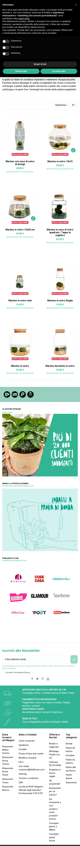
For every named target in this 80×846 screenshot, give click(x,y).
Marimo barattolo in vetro (60, 366)
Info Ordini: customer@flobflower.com (32, 768)
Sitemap (23, 774)
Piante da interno (70, 749)
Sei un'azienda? (54, 782)
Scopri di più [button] (40, 64)
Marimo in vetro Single (60, 300)
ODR (21, 782)
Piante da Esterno (70, 761)
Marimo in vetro (20, 366)
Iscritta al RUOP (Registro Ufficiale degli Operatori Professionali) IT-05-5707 (31, 790)
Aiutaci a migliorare (54, 745)
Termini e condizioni (28, 778)
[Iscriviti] (74, 659)
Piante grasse (69, 776)
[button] (76, 4)
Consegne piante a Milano (54, 826)
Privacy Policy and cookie (31, 753)
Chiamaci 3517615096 (55, 764)
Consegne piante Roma (54, 837)
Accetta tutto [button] (58, 71)
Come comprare (27, 741)
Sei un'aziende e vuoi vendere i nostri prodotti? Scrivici (55, 809)
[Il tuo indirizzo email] (36, 659)
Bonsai (69, 743)
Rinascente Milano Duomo (7, 750)
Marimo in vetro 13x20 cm (20, 229)
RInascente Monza (7, 788)
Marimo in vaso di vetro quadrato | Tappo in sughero (60, 232)
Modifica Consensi (27, 758)
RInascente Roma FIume (7, 771)
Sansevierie (71, 782)
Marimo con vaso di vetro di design (20, 163)
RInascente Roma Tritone (7, 760)
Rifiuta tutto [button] (21, 71)
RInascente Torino (7, 781)
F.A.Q (21, 762)
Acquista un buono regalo (55, 773)
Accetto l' (18, 672)
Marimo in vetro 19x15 (60, 161)
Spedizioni (24, 745)
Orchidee (70, 755)
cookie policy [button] (24, 18)
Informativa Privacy (22, 672)
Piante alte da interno (71, 769)
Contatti (22, 749)
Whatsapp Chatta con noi (54, 754)
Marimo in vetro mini (20, 300)
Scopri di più (7, 412)
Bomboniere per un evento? (55, 791)
